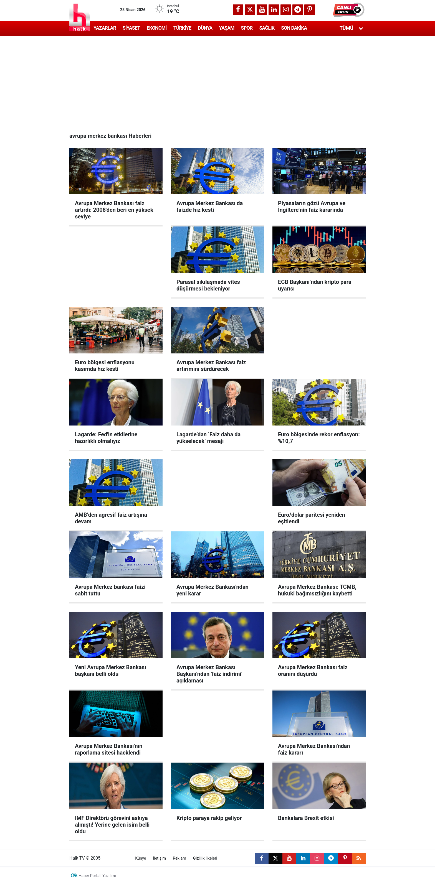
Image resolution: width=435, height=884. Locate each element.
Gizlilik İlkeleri (205, 858)
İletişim (159, 858)
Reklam (179, 858)
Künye (140, 858)
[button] (349, 9)
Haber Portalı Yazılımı (97, 875)
